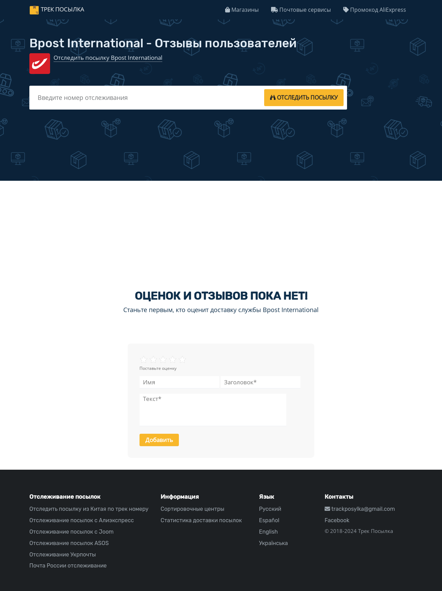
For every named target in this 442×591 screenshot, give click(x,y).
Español (269, 520)
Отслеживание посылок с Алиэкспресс (81, 520)
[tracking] (304, 97)
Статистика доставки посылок (201, 520)
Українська (273, 543)
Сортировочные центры (192, 509)
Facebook (337, 520)
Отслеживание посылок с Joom (71, 531)
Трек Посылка (62, 9)
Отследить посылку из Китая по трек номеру (88, 509)
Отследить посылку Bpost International (108, 58)
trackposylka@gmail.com (360, 509)
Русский (270, 509)
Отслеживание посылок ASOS (69, 543)
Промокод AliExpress (374, 9)
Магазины (242, 9)
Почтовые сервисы (301, 9)
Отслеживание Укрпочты (62, 554)
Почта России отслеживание (68, 565)
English (268, 531)
